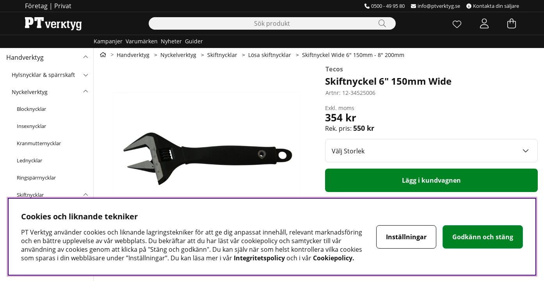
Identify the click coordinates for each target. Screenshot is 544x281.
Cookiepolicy (332, 258)
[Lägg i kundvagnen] (431, 180)
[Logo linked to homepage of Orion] (53, 23)
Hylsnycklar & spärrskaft (43, 74)
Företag (36, 6)
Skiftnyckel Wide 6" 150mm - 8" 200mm (353, 55)
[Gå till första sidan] (103, 54)
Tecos (334, 69)
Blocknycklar (31, 108)
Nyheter (171, 41)
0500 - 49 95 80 (384, 5)
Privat (62, 6)
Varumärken (142, 41)
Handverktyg (25, 57)
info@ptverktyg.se (435, 5)
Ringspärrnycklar (36, 177)
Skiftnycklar (30, 194)
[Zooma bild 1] (206, 157)
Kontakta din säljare (492, 5)
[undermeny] (85, 74)
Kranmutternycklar (39, 143)
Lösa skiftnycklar (269, 55)
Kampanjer (108, 41)
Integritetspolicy (259, 258)
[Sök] (272, 23)
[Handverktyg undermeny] (85, 57)
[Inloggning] (484, 23)
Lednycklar (29, 160)
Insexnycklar (31, 126)
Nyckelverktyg (30, 92)
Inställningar (406, 237)
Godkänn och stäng (482, 237)
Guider (194, 41)
